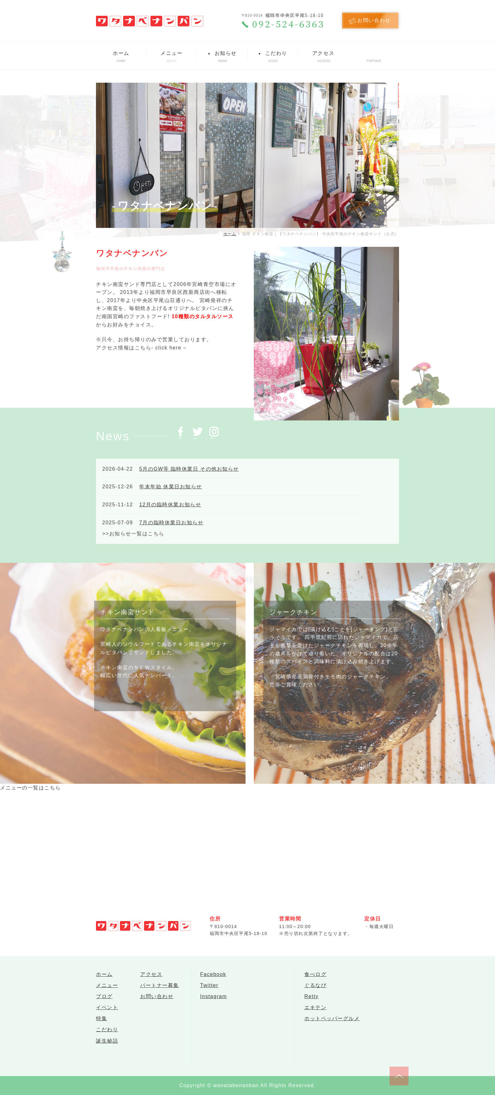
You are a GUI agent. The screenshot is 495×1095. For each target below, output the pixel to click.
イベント (107, 1012)
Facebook (213, 975)
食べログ (315, 975)
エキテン (315, 1012)
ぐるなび (315, 987)
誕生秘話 (107, 1050)
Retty (311, 1000)
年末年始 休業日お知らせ (170, 486)
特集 (101, 1025)
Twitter (209, 987)
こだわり (272, 53)
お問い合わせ (156, 1000)
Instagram (213, 1000)
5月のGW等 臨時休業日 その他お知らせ (189, 469)
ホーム (121, 53)
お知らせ (221, 53)
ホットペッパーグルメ (332, 1025)
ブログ (104, 1000)
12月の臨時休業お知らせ (170, 504)
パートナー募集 (159, 987)
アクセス (323, 53)
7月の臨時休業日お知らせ (171, 522)
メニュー (171, 53)
